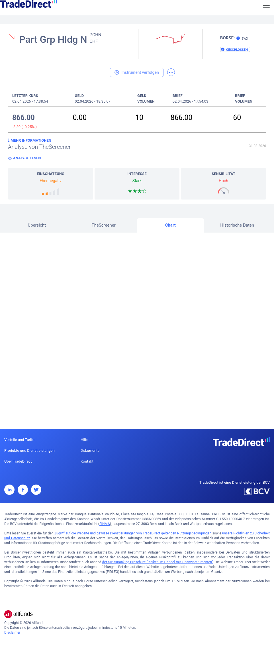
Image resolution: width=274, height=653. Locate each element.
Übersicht (37, 225)
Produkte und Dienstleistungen (29, 450)
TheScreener (104, 225)
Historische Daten (237, 225)
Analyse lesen (27, 158)
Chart (170, 225)
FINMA (104, 524)
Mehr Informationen (29, 140)
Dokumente (90, 450)
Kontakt (87, 461)
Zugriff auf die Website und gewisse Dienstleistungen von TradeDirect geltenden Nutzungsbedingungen (132, 533)
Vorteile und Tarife (19, 440)
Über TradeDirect (18, 461)
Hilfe (84, 440)
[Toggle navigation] (266, 7)
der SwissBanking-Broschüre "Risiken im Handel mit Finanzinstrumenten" (157, 562)
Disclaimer (12, 632)
